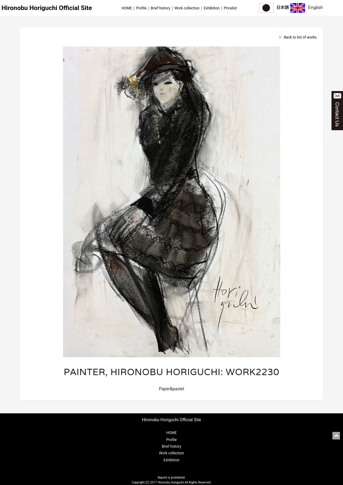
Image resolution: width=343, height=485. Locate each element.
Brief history (160, 8)
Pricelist (230, 8)
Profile (141, 8)
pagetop (336, 435)
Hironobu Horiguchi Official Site (47, 8)
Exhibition (211, 8)
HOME (127, 8)
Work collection (187, 8)
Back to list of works (300, 37)
